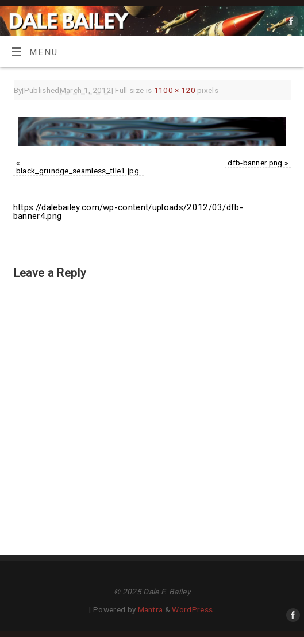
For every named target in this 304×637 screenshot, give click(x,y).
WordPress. (193, 609)
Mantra (150, 609)
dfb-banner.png (255, 162)
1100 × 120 (174, 90)
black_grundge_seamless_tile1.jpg (77, 170)
